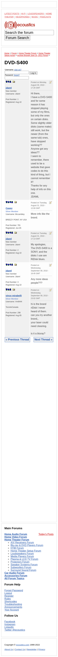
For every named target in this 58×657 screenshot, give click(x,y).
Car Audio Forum (14, 573)
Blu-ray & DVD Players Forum (27, 545)
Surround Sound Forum (23, 570)
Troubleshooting (13, 604)
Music (35, 17)
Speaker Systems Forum (24, 564)
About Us (8, 649)
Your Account (11, 609)
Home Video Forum (15, 537)
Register (9, 596)
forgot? (16, 75)
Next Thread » (43, 339)
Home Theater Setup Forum (26, 550)
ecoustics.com (22, 645)
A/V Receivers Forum (22, 542)
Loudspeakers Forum (22, 553)
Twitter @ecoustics (14, 630)
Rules (7, 598)
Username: (17, 71)
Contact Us (20, 649)
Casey (9, 208)
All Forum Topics (14, 578)
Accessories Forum (15, 575)
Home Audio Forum (15, 534)
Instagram (9, 624)
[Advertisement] (29, 434)
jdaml (9, 87)
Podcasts (45, 17)
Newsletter (32, 649)
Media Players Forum (22, 556)
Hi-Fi (23, 13)
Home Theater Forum (16, 539)
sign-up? (17, 70)
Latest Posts (11, 13)
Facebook (9, 621)
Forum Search (17, 38)
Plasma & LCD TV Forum (24, 559)
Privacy (41, 649)
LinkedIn (9, 627)
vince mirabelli (14, 295)
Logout (8, 593)
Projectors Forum (20, 562)
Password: (17, 76)
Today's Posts (46, 534)
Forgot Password (13, 590)
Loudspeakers (36, 13)
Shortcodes (10, 601)
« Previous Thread (17, 339)
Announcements (13, 607)
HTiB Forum (17, 548)
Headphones (23, 17)
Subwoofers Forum (21, 567)
